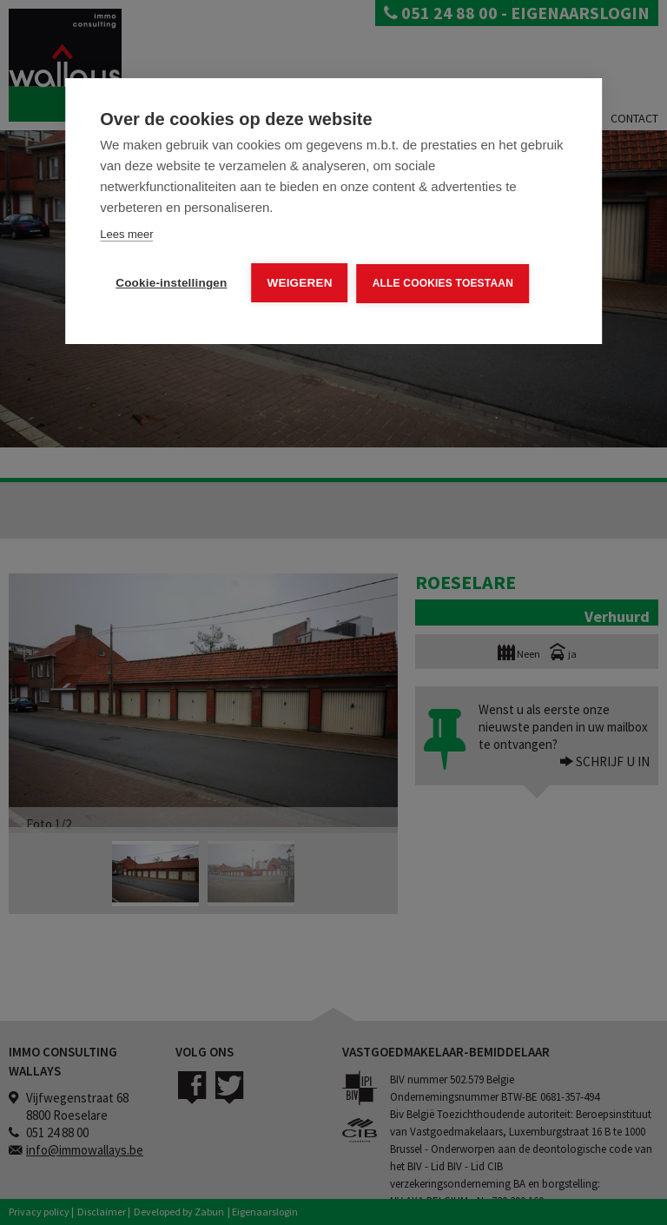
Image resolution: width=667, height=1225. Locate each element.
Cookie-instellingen (171, 282)
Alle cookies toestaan (443, 283)
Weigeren (300, 282)
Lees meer (126, 234)
